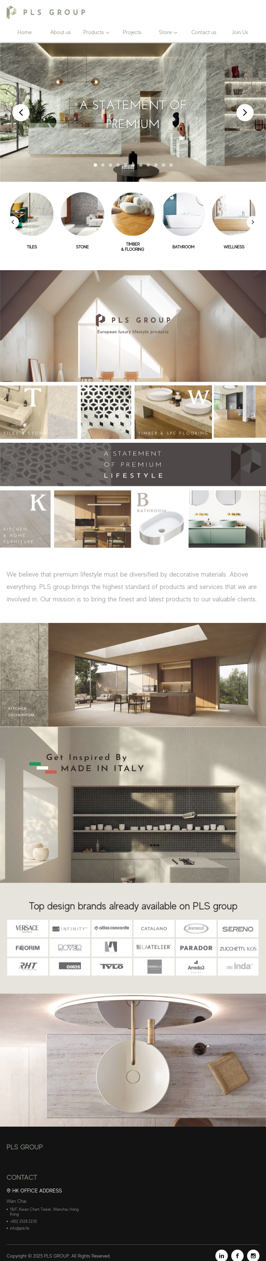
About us (60, 33)
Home (25, 33)
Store (165, 33)
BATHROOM (183, 247)
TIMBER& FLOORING (133, 247)
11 (171, 165)
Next (245, 112)
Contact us (203, 33)
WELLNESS (234, 247)
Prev (21, 112)
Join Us (240, 33)
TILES (32, 247)
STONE (82, 247)
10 (163, 165)
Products (93, 33)
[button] (253, 222)
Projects (132, 33)
